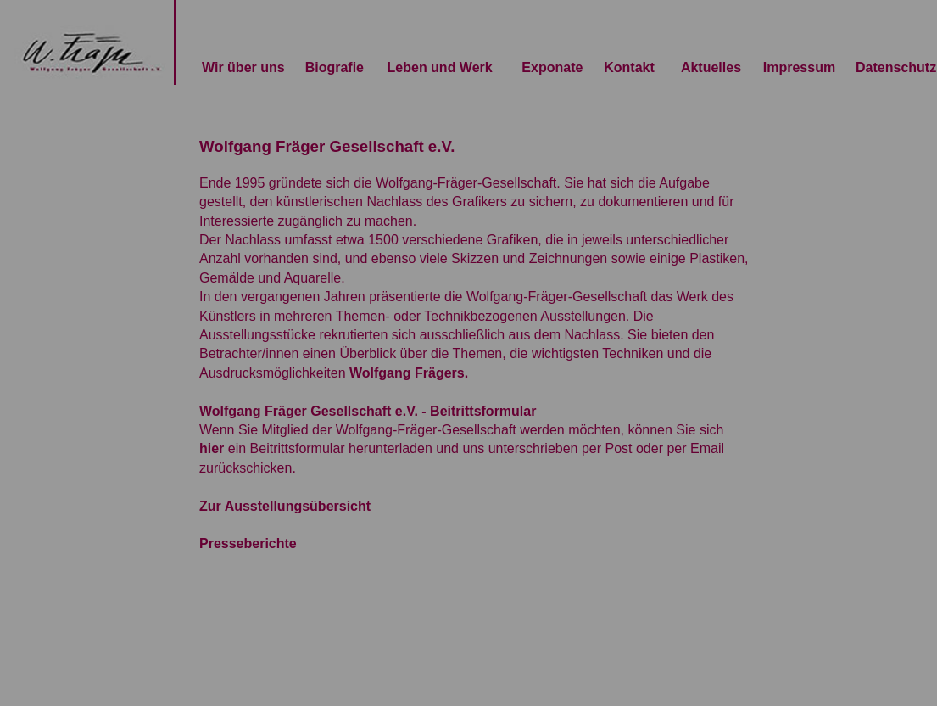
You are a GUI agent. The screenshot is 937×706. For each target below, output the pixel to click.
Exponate (552, 67)
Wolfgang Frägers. (408, 373)
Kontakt (629, 67)
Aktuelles (711, 67)
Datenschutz (896, 67)
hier (211, 448)
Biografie (334, 67)
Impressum (799, 67)
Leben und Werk (440, 67)
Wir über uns (243, 67)
